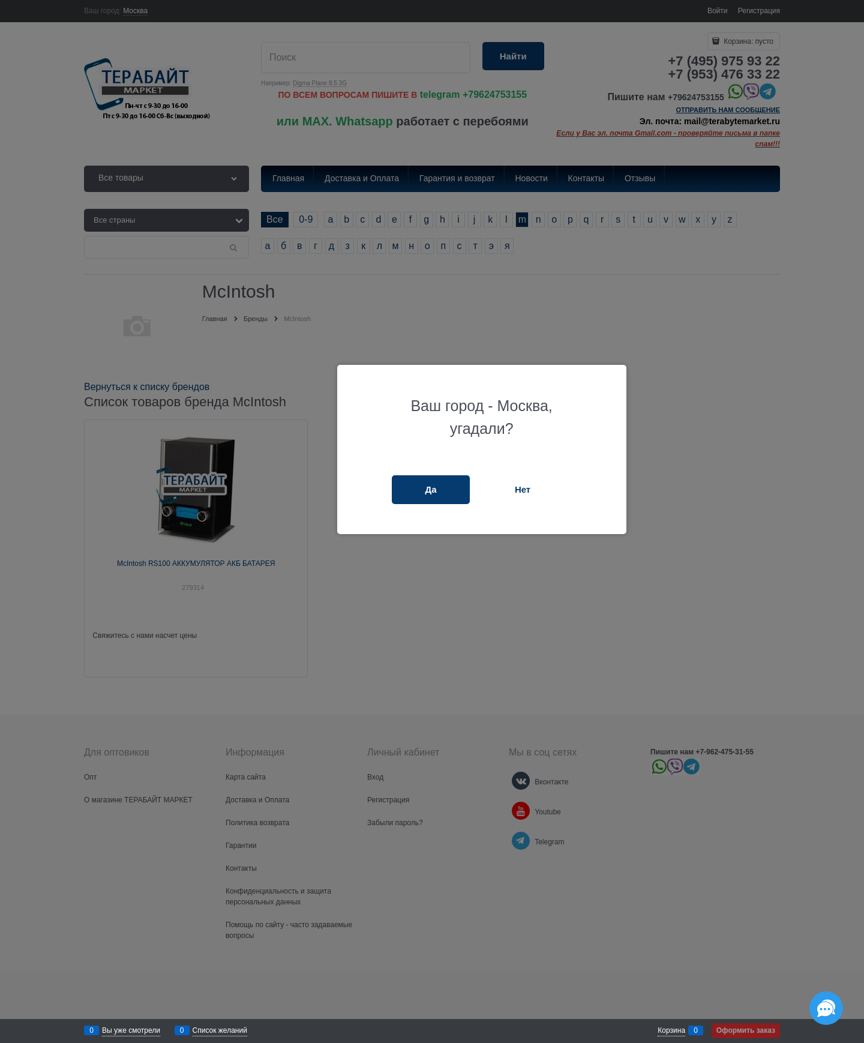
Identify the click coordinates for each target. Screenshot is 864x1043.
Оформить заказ (745, 1030)
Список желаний (220, 1030)
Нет (522, 489)
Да (431, 489)
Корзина (671, 1030)
